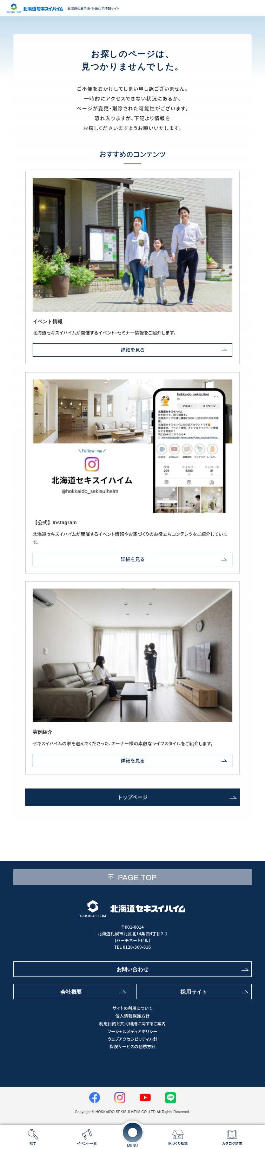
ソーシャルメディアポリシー (132, 1031)
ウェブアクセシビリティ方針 (132, 1039)
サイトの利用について (133, 1008)
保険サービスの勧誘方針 (132, 1046)
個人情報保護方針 (132, 1016)
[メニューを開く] (133, 1132)
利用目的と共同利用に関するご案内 (132, 1023)
